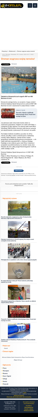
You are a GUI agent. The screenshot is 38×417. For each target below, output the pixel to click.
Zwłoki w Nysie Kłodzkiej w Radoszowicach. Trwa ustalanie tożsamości (18, 340)
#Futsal (20, 360)
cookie (24, 392)
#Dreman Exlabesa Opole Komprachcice (11, 357)
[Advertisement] (19, 30)
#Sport (16, 360)
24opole (6, 348)
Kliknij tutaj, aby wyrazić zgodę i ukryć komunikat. (19, 396)
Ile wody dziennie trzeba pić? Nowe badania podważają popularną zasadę (17, 281)
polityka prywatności (19, 395)
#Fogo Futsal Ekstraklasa (28, 357)
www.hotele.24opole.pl (29, 403)
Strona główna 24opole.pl (29, 402)
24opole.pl (4, 51)
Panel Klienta (29, 405)
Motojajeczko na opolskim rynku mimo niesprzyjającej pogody (19, 260)
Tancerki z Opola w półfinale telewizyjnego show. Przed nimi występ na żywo (18, 320)
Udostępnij (14, 64)
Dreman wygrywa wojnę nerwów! (26, 51)
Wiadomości (12, 51)
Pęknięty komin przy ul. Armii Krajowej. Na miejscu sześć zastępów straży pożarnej (17, 240)
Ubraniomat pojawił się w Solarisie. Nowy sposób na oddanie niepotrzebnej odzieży (18, 302)
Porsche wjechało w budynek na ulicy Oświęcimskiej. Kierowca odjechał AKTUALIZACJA (16, 217)
